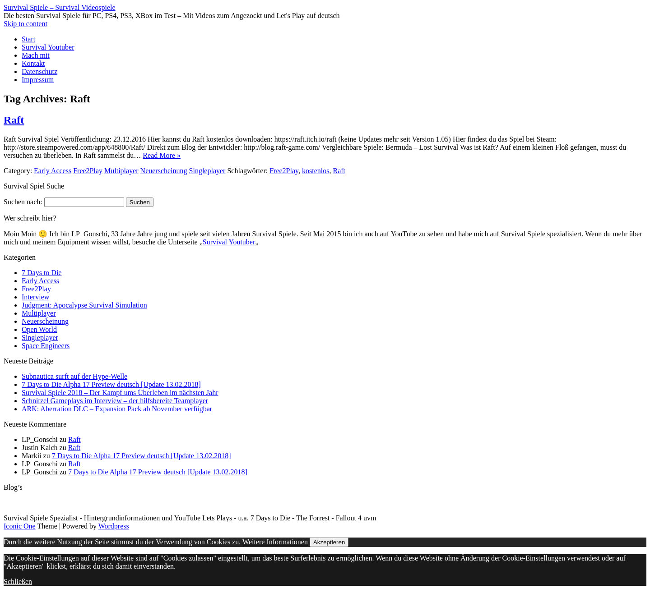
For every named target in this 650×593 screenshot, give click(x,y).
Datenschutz (39, 71)
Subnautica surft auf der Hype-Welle (74, 376)
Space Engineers (46, 345)
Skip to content (25, 24)
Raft (14, 120)
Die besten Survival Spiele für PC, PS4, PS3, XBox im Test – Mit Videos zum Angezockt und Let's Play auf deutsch (172, 15)
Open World (39, 329)
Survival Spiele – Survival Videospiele (60, 7)
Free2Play (87, 171)
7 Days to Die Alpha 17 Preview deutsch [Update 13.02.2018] (111, 384)
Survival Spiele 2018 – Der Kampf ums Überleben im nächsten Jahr (120, 392)
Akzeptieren (329, 542)
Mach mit (36, 55)
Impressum (38, 79)
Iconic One (20, 526)
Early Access (52, 171)
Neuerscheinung (163, 171)
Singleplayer (207, 171)
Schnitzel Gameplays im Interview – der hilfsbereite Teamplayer (115, 401)
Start (28, 39)
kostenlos (315, 171)
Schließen (18, 581)
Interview (35, 297)
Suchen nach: (23, 202)
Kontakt (33, 63)
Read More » (162, 155)
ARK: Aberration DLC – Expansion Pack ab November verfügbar (117, 409)
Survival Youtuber (48, 47)
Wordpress (113, 526)
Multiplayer (121, 171)
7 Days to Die (41, 272)
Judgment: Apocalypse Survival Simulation (84, 305)
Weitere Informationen (275, 542)
